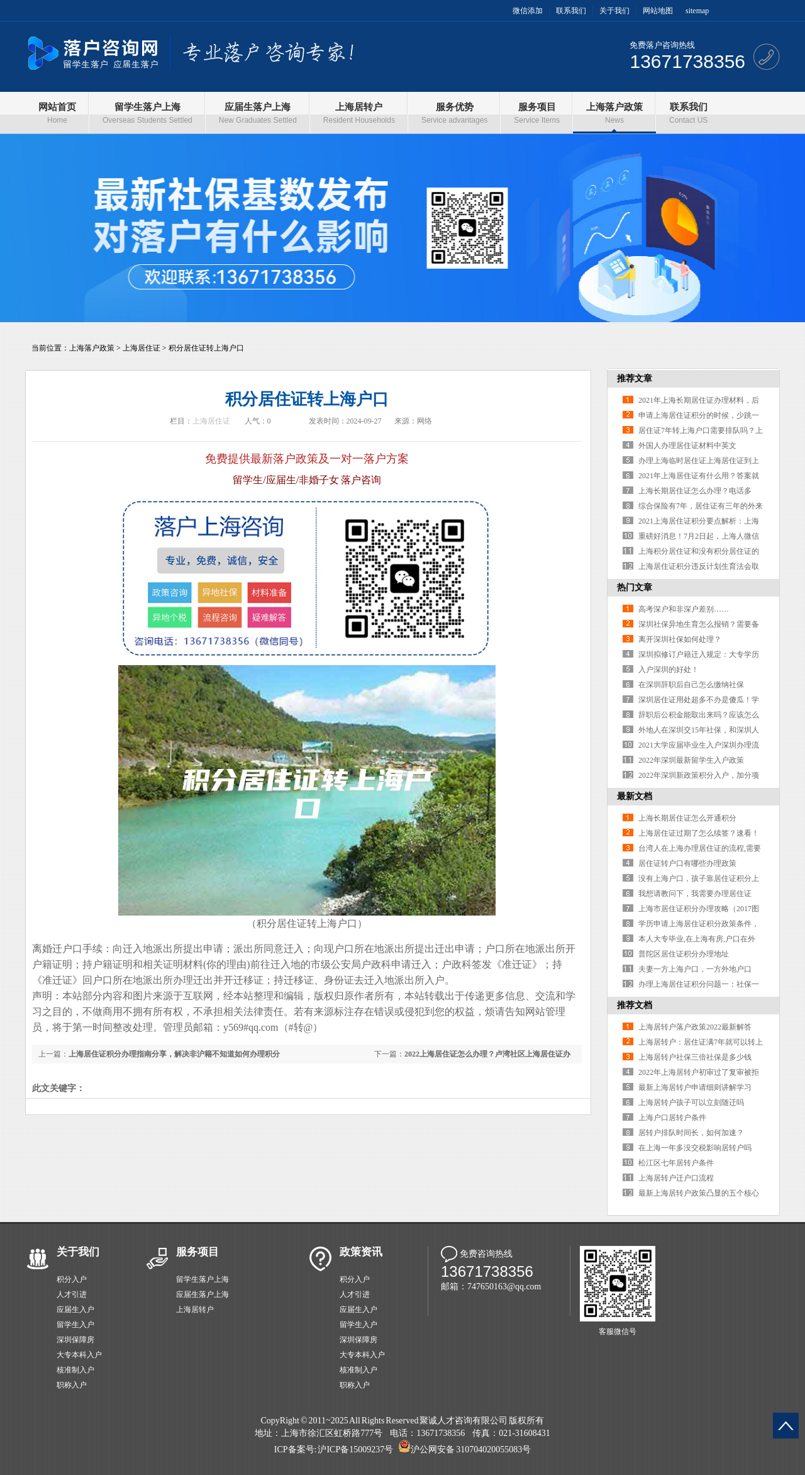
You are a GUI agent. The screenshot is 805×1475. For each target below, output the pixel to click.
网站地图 (658, 10)
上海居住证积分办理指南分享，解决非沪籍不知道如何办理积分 (174, 1054)
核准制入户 (75, 1370)
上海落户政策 (91, 348)
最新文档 (634, 796)
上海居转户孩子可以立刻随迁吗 (691, 1102)
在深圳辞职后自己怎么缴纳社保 (691, 684)
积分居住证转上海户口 (206, 348)
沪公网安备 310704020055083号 (471, 1449)
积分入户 (72, 1279)
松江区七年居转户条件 (676, 1162)
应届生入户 (75, 1309)
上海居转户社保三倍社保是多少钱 (695, 1057)
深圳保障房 (75, 1339)
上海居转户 (195, 1309)
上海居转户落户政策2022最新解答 (695, 1027)
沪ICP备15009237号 (355, 1449)
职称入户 (72, 1385)
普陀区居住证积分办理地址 (683, 954)
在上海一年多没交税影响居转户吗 (695, 1147)
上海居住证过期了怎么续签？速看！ (698, 833)
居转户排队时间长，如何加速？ (691, 1132)
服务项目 (197, 1252)
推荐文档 (634, 1005)
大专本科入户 (79, 1354)
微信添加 (528, 10)
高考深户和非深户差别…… (683, 609)
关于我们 (614, 10)
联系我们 (571, 10)
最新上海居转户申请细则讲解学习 (695, 1087)
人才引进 (72, 1294)
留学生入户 (75, 1324)
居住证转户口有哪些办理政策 (687, 863)
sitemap (697, 10)
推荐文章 (634, 378)
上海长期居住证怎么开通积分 (687, 818)
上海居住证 (141, 348)
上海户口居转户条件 (672, 1117)
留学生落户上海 (202, 1279)
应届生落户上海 (202, 1294)
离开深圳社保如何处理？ (679, 639)
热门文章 (634, 587)
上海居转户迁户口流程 (676, 1178)
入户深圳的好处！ (668, 669)
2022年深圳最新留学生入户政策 (691, 760)
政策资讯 (361, 1252)
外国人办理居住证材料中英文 (687, 445)
